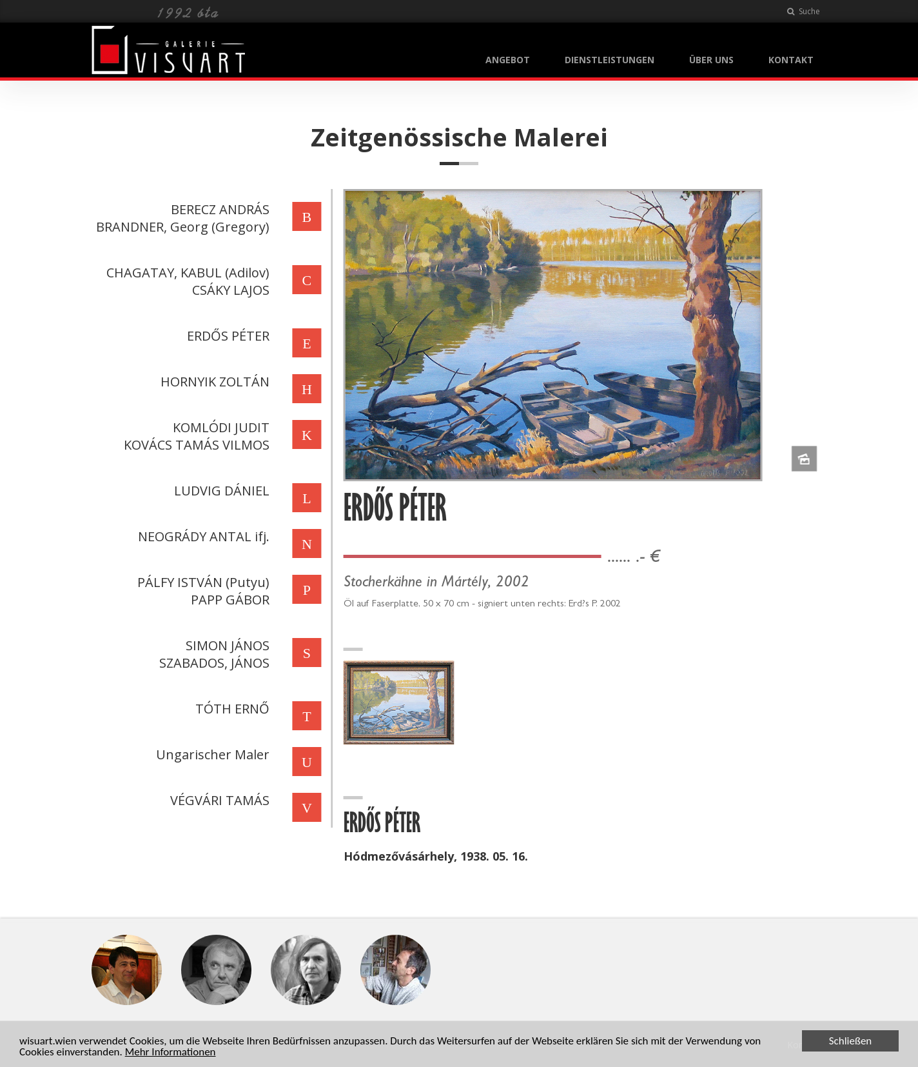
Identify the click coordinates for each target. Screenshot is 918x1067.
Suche (803, 11)
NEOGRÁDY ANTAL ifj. (202, 536)
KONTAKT (791, 60)
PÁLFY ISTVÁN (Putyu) (202, 582)
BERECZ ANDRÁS (219, 209)
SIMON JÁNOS (226, 645)
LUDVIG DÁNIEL (220, 490)
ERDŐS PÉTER (227, 335)
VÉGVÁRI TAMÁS (218, 800)
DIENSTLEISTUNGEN (609, 60)
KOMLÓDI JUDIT (219, 427)
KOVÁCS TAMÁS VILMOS (195, 445)
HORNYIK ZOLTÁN (213, 381)
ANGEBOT (507, 60)
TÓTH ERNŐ (231, 708)
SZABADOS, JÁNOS (213, 663)
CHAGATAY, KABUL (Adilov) (186, 272)
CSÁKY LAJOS (229, 290)
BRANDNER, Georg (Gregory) (181, 226)
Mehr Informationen (170, 1053)
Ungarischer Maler (211, 754)
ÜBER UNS (711, 60)
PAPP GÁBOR (229, 599)
